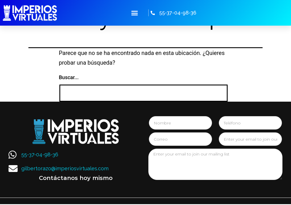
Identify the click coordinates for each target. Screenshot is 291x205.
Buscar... (69, 77)
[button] (134, 12)
